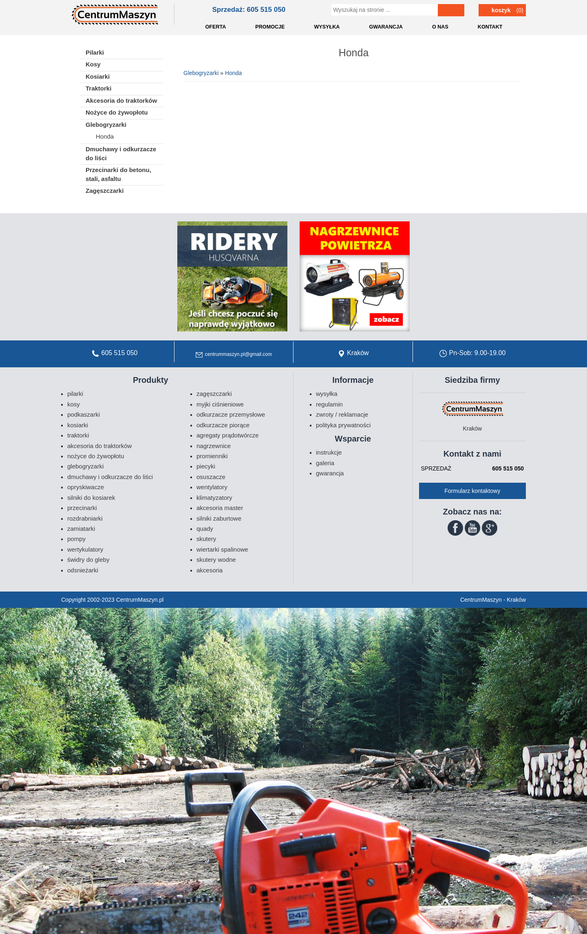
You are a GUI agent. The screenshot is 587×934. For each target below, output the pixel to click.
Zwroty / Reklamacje (342, 414)
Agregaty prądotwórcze (227, 435)
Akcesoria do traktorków (121, 100)
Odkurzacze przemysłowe (230, 414)
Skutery (206, 538)
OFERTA (215, 27)
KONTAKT (490, 27)
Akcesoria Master (219, 507)
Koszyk (501, 10)
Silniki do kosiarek (91, 497)
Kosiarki (98, 76)
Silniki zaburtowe (218, 518)
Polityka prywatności (343, 425)
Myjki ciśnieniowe (220, 404)
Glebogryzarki (200, 73)
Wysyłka (327, 393)
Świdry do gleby (88, 559)
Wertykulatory (85, 549)
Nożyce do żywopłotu (117, 112)
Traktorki (98, 88)
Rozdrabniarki (85, 518)
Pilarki (95, 52)
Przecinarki (82, 507)
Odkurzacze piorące (222, 425)
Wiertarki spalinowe (222, 549)
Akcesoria (209, 570)
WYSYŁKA (327, 27)
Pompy (76, 538)
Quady (204, 528)
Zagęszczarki (105, 190)
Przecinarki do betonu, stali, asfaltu (118, 174)
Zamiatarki (81, 528)
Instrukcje (329, 452)
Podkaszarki (83, 414)
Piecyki (205, 466)
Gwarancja (330, 473)
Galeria (325, 462)
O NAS (440, 27)
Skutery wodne (216, 559)
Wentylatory (211, 487)
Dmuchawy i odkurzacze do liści (121, 153)
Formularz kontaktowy (472, 491)
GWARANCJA (386, 27)
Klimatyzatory (214, 497)
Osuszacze (210, 476)
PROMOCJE (270, 27)
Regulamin (329, 404)
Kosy (93, 64)
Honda (233, 73)
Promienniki (212, 456)
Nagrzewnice (213, 445)
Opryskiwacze (85, 487)
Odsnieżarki (82, 570)
